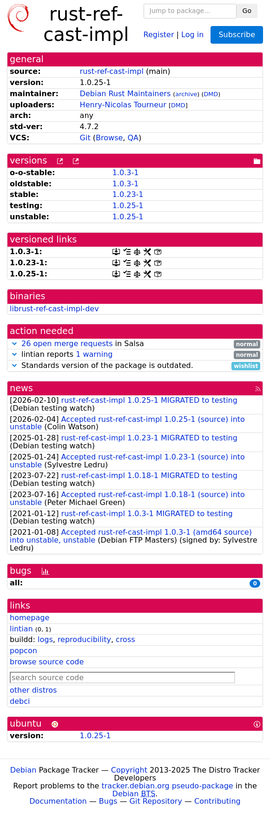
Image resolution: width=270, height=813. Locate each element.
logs (45, 639)
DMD (211, 94)
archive (186, 94)
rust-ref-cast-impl (112, 71)
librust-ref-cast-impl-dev (54, 308)
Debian (23, 770)
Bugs (108, 801)
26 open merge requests (66, 343)
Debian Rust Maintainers (125, 93)
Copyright (129, 770)
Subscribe (236, 34)
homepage (29, 617)
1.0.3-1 (125, 172)
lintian (21, 628)
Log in (192, 34)
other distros (33, 690)
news (21, 388)
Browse (109, 137)
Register (159, 34)
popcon (23, 650)
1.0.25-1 (128, 205)
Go (247, 10)
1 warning (94, 354)
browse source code (47, 661)
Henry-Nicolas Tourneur (123, 104)
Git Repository (156, 801)
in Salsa (135, 344)
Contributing (217, 801)
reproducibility (84, 639)
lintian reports (135, 355)
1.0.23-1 (128, 194)
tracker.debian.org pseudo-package (167, 785)
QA (133, 137)
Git (85, 137)
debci (20, 701)
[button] (14, 343)
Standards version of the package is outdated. (135, 366)
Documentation (57, 801)
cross (125, 639)
